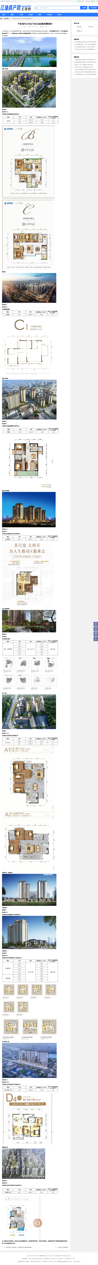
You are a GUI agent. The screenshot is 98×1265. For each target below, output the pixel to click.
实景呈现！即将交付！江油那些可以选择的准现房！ (19, 1247)
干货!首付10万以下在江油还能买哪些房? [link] (22, 18)
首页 (1, 18)
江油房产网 (2, 1)
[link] (1, 18)
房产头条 (90, 26)
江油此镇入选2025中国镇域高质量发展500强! (86, 72)
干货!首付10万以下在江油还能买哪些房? (85, 49)
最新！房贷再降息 (63, 1247)
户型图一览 (79, 31)
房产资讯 (6, 18)
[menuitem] (4, 14)
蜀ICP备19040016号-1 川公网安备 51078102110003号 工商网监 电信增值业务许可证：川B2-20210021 (55, 1261)
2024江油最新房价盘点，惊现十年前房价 (85, 47)
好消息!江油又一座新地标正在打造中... (84, 67)
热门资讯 (79, 26)
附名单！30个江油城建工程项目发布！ (84, 64)
